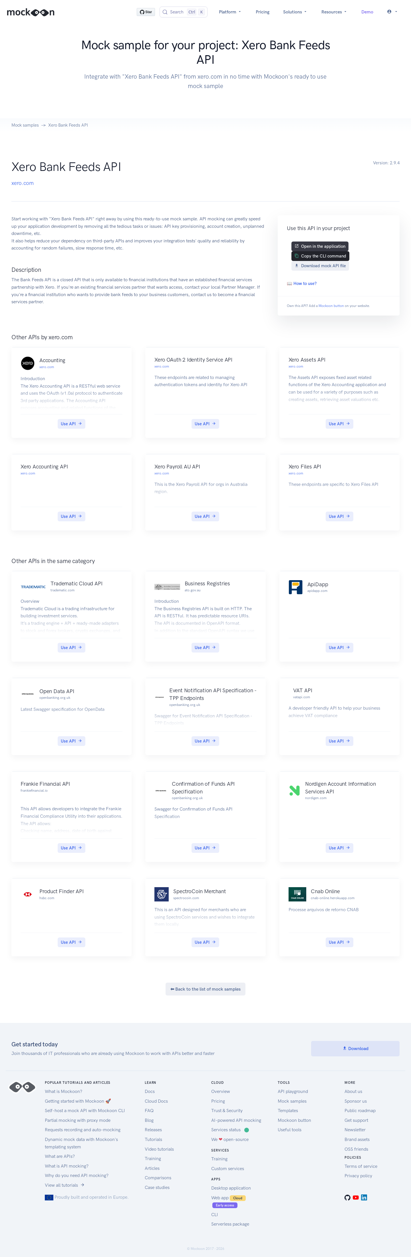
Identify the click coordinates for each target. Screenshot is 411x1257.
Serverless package (230, 1224)
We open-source (230, 1139)
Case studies (157, 1187)
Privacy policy (358, 1175)
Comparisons (158, 1177)
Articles (152, 1168)
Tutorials (153, 1139)
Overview (220, 1091)
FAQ (149, 1110)
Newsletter (355, 1129)
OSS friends (356, 1149)
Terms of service (360, 1166)
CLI (214, 1214)
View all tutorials (65, 1185)
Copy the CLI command (320, 256)
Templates (288, 1110)
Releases (153, 1129)
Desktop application (231, 1188)
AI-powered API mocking (236, 1120)
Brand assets (357, 1139)
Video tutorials (159, 1149)
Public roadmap (360, 1110)
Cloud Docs (156, 1101)
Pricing (262, 12)
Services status (230, 1129)
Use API (71, 423)
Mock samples (25, 125)
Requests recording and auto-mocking (82, 1129)
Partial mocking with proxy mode (77, 1120)
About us (353, 1091)
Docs (150, 1091)
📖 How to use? (302, 283)
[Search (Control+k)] (183, 12)
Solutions (295, 12)
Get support (356, 1120)
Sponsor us (355, 1101)
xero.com (22, 183)
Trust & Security (227, 1110)
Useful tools (289, 1129)
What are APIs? (60, 1156)
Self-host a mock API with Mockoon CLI (85, 1110)
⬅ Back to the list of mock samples (205, 989)
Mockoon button (331, 306)
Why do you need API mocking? (76, 1175)
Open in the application (320, 246)
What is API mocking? (66, 1166)
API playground (293, 1091)
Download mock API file (320, 265)
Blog (149, 1120)
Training (153, 1158)
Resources (334, 12)
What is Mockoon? (63, 1091)
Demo (367, 12)
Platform (230, 12)
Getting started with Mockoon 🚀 (78, 1101)
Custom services (227, 1168)
